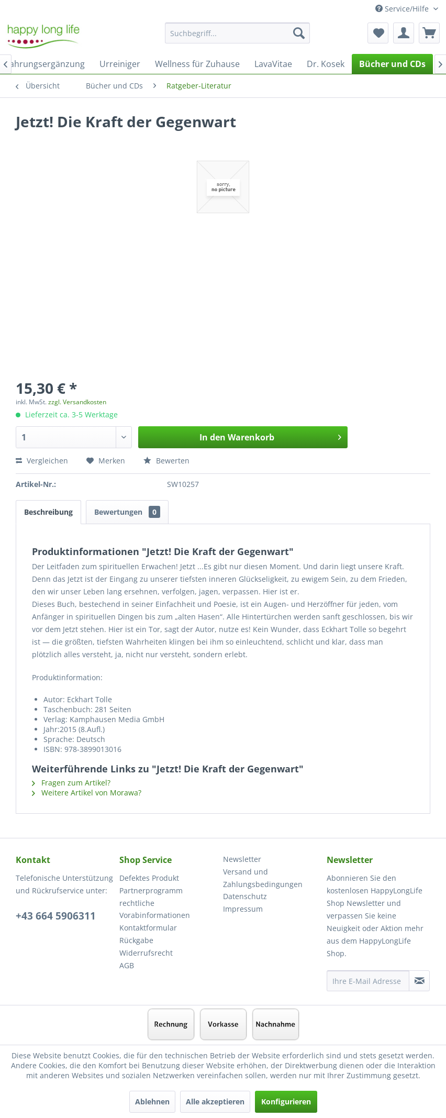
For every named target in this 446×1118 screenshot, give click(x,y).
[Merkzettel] (377, 33)
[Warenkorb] (429, 33)
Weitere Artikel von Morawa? (86, 793)
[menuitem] (237, 38)
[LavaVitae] (273, 64)
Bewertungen (127, 512)
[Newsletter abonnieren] (419, 980)
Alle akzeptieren (215, 1101)
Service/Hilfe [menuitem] (403, 9)
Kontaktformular (148, 928)
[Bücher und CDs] (392, 64)
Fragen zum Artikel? (71, 783)
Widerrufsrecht (146, 953)
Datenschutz (245, 896)
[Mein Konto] (403, 33)
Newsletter (242, 859)
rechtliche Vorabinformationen (154, 909)
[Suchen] (299, 33)
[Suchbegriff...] (237, 33)
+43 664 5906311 (56, 916)
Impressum (243, 909)
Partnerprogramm (151, 890)
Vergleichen (42, 461)
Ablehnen (152, 1101)
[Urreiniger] (120, 64)
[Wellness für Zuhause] (197, 64)
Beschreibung (48, 512)
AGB (126, 965)
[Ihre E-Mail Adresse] (368, 980)
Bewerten (166, 461)
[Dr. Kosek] (325, 64)
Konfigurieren (286, 1101)
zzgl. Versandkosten (77, 401)
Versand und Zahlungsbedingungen (263, 878)
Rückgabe (136, 940)
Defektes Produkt (149, 878)
